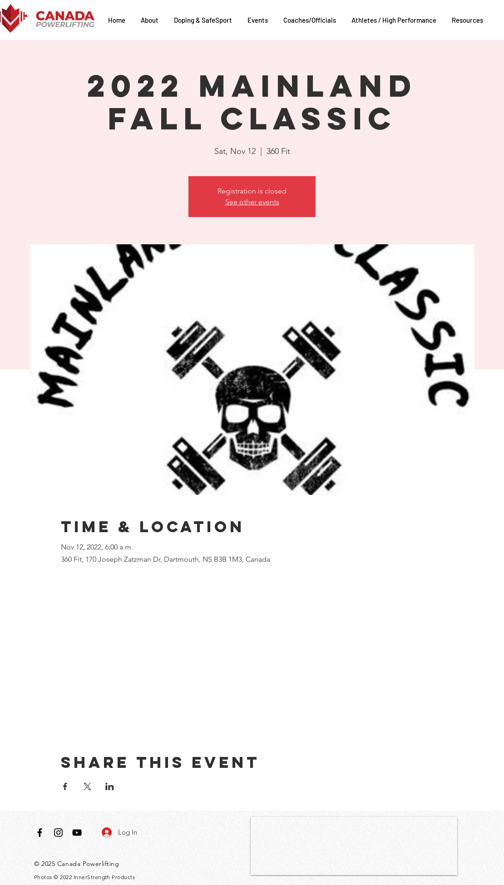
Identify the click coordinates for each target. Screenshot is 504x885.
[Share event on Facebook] (65, 786)
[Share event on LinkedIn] (109, 786)
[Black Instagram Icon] (58, 832)
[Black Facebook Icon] (39, 832)
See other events (252, 202)
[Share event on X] (87, 786)
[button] (150, 20)
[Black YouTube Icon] (77, 832)
